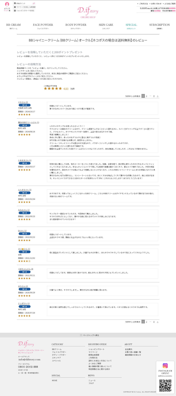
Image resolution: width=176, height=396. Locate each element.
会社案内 (128, 349)
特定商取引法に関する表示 (99, 369)
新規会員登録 (94, 354)
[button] (157, 96)
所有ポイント (20, 3)
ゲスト (6, 10)
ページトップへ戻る (91, 335)
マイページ (93, 352)
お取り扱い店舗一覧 (133, 352)
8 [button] (154, 96)
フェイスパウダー (59, 352)
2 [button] (146, 96)
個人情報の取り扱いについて (100, 366)
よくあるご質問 (95, 363)
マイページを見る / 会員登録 (25, 7)
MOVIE (54, 380)
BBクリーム (57, 349)
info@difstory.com (29, 359)
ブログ (91, 383)
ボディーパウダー (59, 354)
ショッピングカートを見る (25, 10)
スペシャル (56, 360)
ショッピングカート (97, 349)
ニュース (92, 380)
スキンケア (56, 357)
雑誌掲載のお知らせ (133, 354)
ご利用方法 (93, 357)
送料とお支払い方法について (100, 360)
